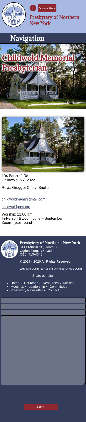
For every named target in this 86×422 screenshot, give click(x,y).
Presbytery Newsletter (27, 290)
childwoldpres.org (16, 207)
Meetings (17, 286)
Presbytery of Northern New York (50, 242)
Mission (69, 283)
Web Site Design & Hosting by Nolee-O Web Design (51, 268)
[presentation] (28, 393)
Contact (53, 290)
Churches (31, 283)
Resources (51, 283)
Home (15, 283)
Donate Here (47, 8)
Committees (58, 286)
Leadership (37, 286)
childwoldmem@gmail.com (24, 199)
